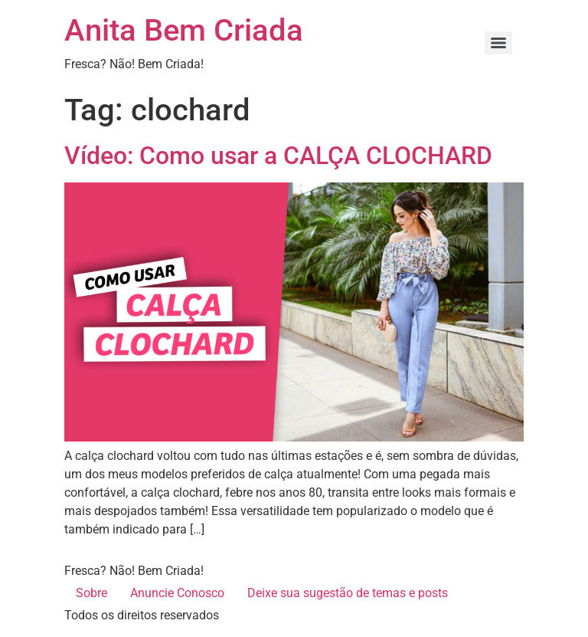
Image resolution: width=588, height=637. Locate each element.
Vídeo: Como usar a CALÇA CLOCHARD (278, 155)
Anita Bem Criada (183, 30)
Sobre (91, 593)
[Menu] (498, 42)
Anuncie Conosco (177, 593)
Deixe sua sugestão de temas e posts (347, 593)
